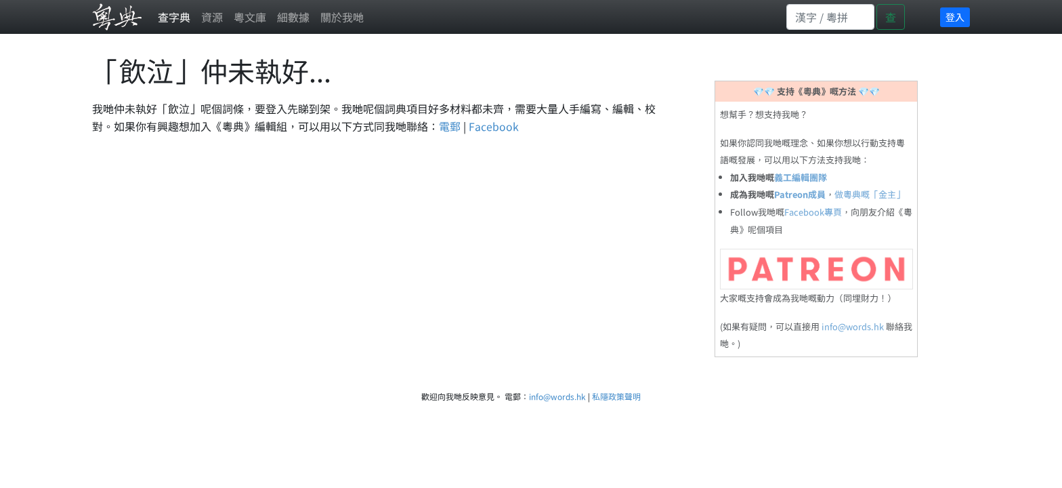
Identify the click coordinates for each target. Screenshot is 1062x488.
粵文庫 (250, 17)
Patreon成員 (800, 194)
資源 (212, 17)
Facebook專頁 (813, 211)
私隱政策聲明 (616, 396)
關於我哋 (342, 17)
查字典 (174, 17)
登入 (955, 17)
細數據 (293, 17)
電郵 (450, 126)
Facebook (494, 126)
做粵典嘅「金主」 (869, 194)
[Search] (830, 17)
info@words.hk (853, 326)
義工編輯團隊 (800, 177)
